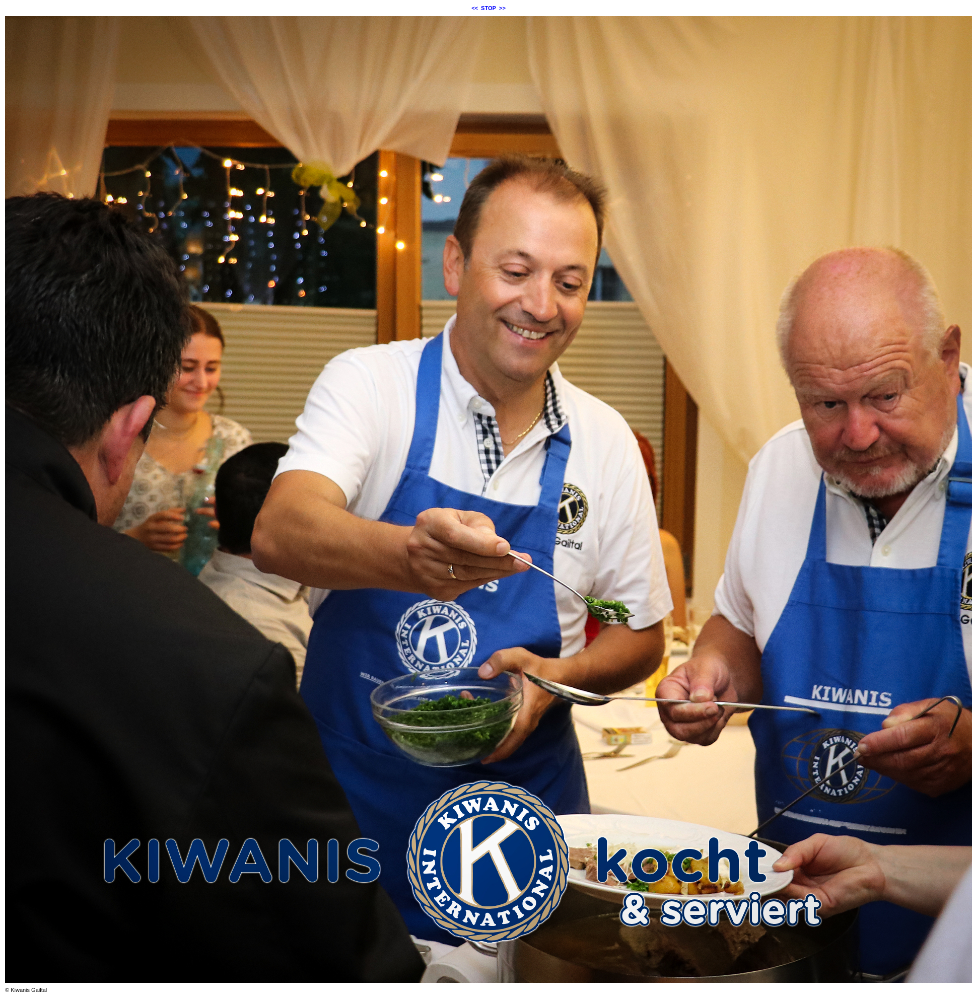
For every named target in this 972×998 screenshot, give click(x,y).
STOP (488, 8)
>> (502, 8)
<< (474, 8)
